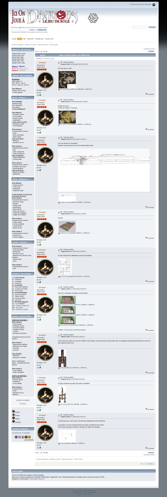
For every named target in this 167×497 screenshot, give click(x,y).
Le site (18, 400)
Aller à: (142, 463)
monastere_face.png (65, 202)
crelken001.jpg (63, 404)
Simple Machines (91, 490)
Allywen (14, 53)
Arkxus (14, 55)
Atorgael (42, 62)
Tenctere (18, 422)
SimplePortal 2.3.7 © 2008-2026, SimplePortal (84, 492)
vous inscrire (43, 27)
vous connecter (31, 27)
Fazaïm (14, 59)
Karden (14, 63)
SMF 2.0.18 (76, 490)
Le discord (22, 403)
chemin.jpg (62, 443)
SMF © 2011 (83, 490)
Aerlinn (17, 412)
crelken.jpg (62, 367)
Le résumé (25, 400)
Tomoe (17, 415)
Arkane (17, 419)
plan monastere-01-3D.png (66, 304)
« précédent (146, 48)
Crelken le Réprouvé (22, 305)
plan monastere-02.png (65, 325)
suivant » (152, 48)
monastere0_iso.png (65, 233)
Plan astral (19, 307)
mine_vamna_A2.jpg (65, 89)
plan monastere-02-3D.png (66, 315)
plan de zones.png (64, 276)
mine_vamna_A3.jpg (65, 124)
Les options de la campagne (21, 433)
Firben (14, 61)
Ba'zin (14, 57)
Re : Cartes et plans (67, 62)
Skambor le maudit (22, 309)
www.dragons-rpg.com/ (37, 479)
